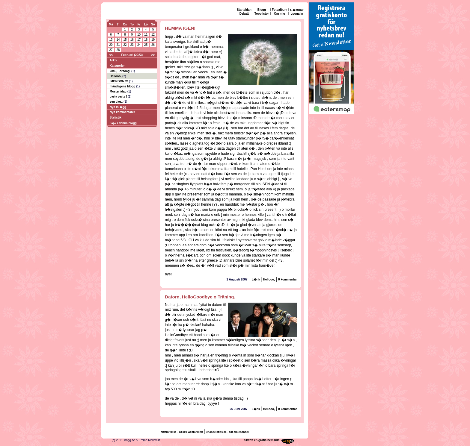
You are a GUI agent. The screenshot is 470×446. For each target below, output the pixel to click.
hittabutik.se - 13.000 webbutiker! (182, 431)
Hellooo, (116, 76)
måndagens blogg (123, 86)
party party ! (119, 96)
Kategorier (117, 65)
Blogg (261, 9)
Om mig (279, 13)
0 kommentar (287, 279)
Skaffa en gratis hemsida (262, 440)
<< (111, 55)
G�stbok (296, 10)
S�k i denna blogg (123, 123)
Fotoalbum (279, 9)
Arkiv (113, 60)
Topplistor (261, 13)
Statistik (115, 117)
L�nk (256, 279)
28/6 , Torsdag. (120, 71)
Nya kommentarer (122, 112)
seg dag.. (116, 101)
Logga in (296, 13)
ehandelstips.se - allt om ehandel (227, 431)
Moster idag (118, 91)
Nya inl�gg (118, 107)
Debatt (244, 13)
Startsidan (244, 9)
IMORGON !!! (119, 81)
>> (153, 55)
